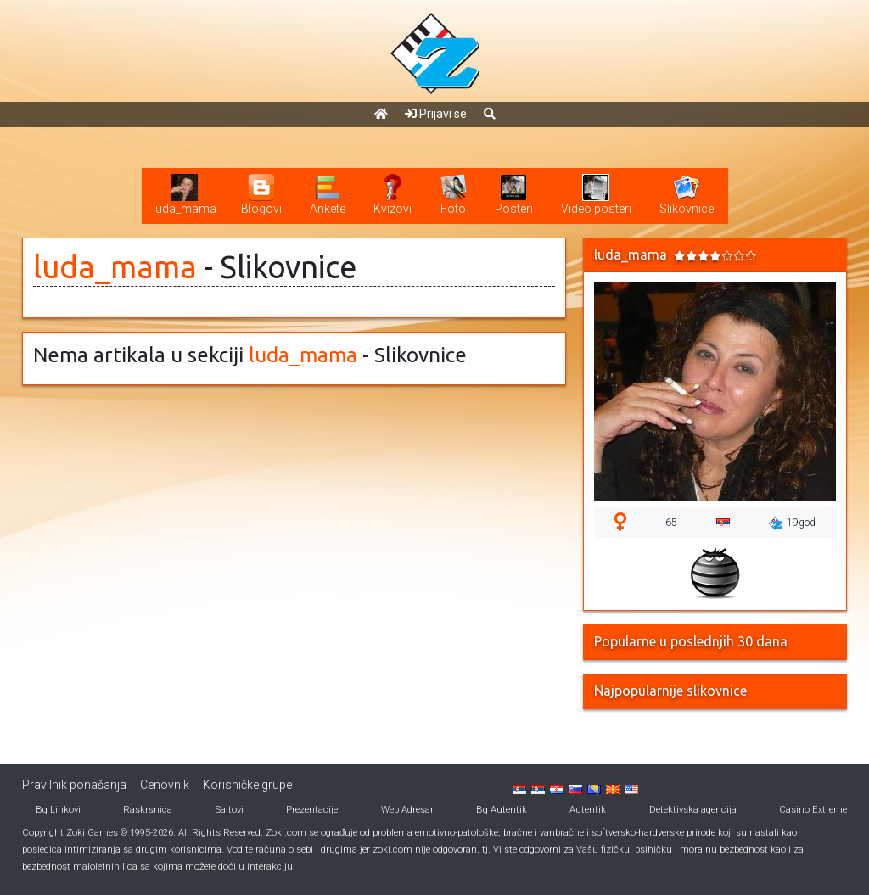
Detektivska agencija (693, 809)
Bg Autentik (501, 809)
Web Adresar (407, 809)
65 (671, 523)
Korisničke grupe (247, 785)
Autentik (587, 809)
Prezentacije (312, 809)
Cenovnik (164, 785)
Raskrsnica (147, 809)
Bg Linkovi (58, 809)
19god (792, 523)
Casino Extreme (813, 809)
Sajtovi (230, 809)
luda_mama (115, 266)
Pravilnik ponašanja (74, 785)
